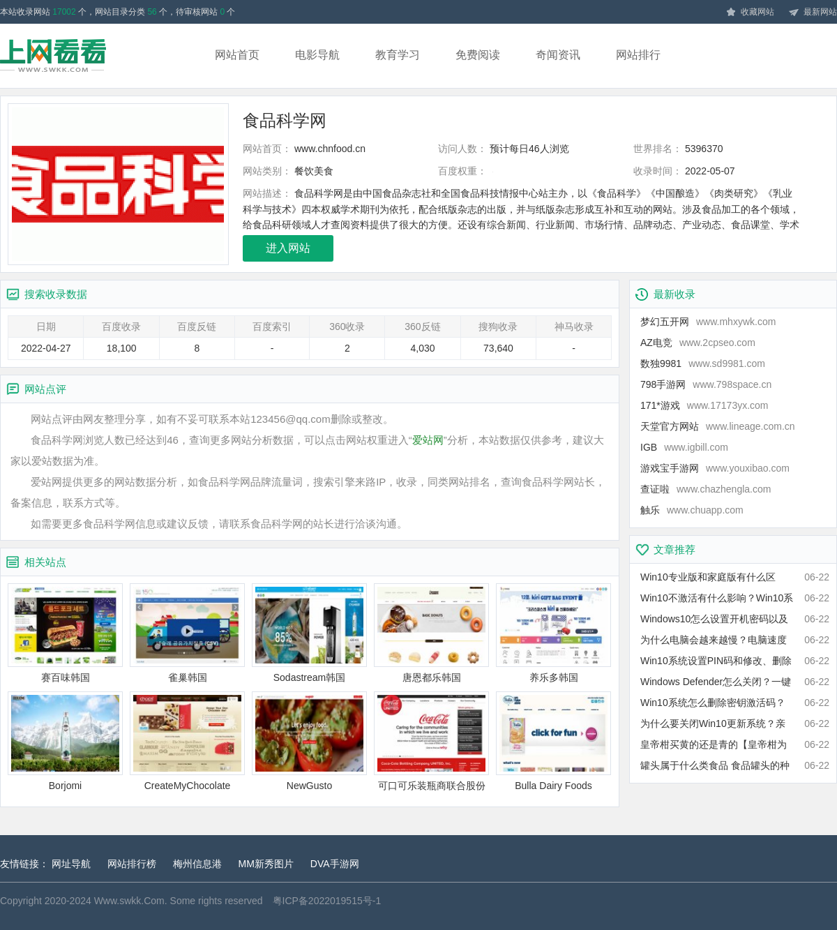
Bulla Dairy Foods (553, 741)
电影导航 (317, 55)
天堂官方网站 (717, 426)
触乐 (692, 510)
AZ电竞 (697, 342)
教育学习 (397, 55)
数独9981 (702, 363)
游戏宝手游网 (715, 468)
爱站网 (428, 440)
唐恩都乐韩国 (431, 633)
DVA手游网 (334, 863)
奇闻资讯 (558, 55)
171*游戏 (704, 405)
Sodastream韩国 (309, 633)
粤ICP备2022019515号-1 (327, 900)
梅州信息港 (197, 863)
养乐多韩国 (553, 633)
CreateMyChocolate (187, 741)
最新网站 (812, 12)
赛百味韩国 (65, 633)
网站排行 (638, 55)
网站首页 (237, 55)
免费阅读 (477, 55)
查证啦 (705, 489)
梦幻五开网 (708, 321)
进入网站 (288, 248)
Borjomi (65, 741)
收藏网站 (749, 12)
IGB (684, 447)
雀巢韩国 (187, 633)
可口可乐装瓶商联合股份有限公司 (431, 742)
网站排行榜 (131, 863)
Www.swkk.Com (129, 900)
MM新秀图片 (266, 863)
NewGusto (309, 741)
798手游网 (705, 384)
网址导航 (71, 863)
